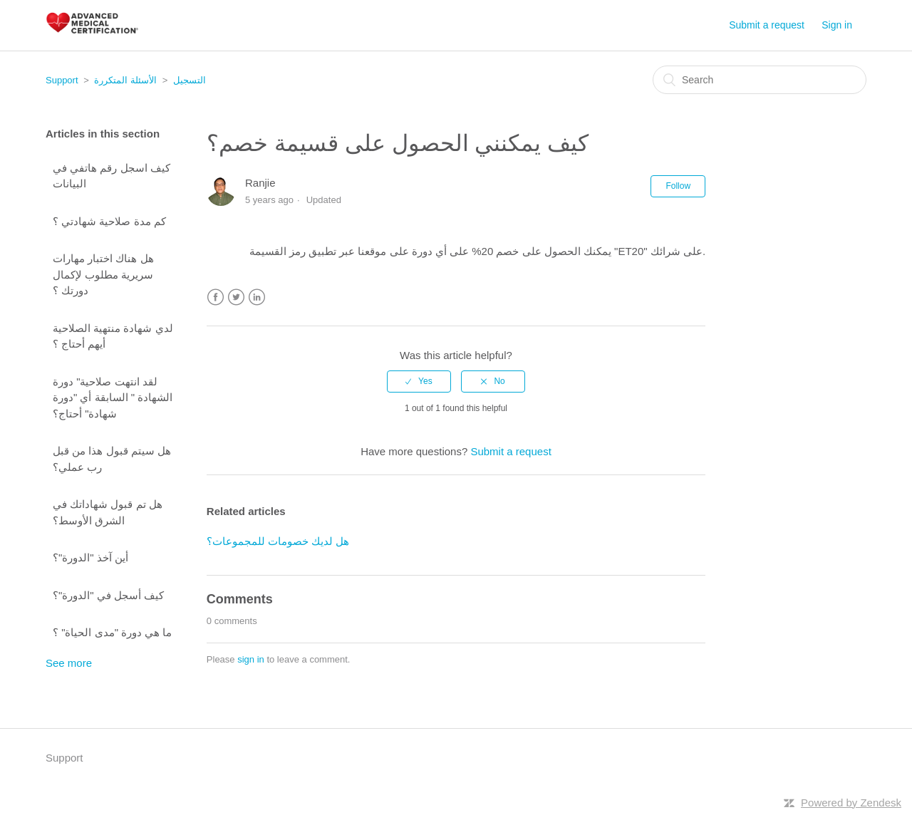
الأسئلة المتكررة (125, 80)
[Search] (759, 80)
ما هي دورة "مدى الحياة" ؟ (112, 632)
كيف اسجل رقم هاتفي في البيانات (111, 176)
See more (69, 663)
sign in (250, 659)
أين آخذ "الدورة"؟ (90, 557)
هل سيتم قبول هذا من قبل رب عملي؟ (112, 459)
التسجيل (189, 80)
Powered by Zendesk (851, 802)
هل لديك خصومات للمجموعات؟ (278, 541)
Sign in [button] (837, 25)
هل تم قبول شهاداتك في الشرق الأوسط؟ (107, 512)
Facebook (215, 297)
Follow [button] (677, 186)
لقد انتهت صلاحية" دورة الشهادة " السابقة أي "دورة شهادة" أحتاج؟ (112, 397)
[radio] (419, 381)
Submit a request (766, 25)
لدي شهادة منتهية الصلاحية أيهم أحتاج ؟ (113, 336)
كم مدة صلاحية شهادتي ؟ (109, 221)
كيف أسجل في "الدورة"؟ (108, 595)
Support (62, 80)
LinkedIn (257, 297)
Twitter (236, 297)
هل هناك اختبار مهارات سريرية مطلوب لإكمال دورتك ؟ (103, 274)
